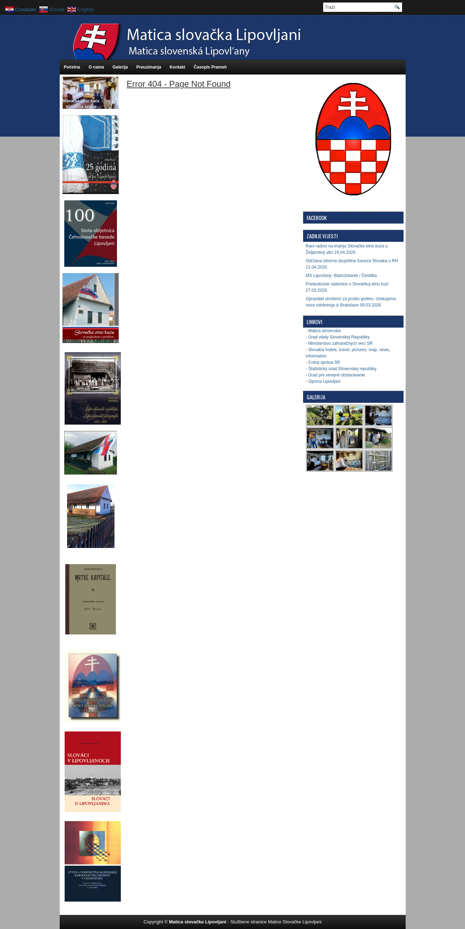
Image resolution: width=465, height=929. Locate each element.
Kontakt (177, 67)
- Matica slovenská (323, 330)
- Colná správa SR (323, 362)
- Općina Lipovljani (323, 381)
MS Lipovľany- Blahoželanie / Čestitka (341, 275)
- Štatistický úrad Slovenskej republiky (341, 368)
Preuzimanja (148, 67)
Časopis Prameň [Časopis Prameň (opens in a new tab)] (210, 67)
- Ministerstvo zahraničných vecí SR (339, 343)
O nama (96, 67)
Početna (72, 67)
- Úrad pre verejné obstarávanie (335, 375)
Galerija (120, 67)
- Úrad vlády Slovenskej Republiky (338, 337)
